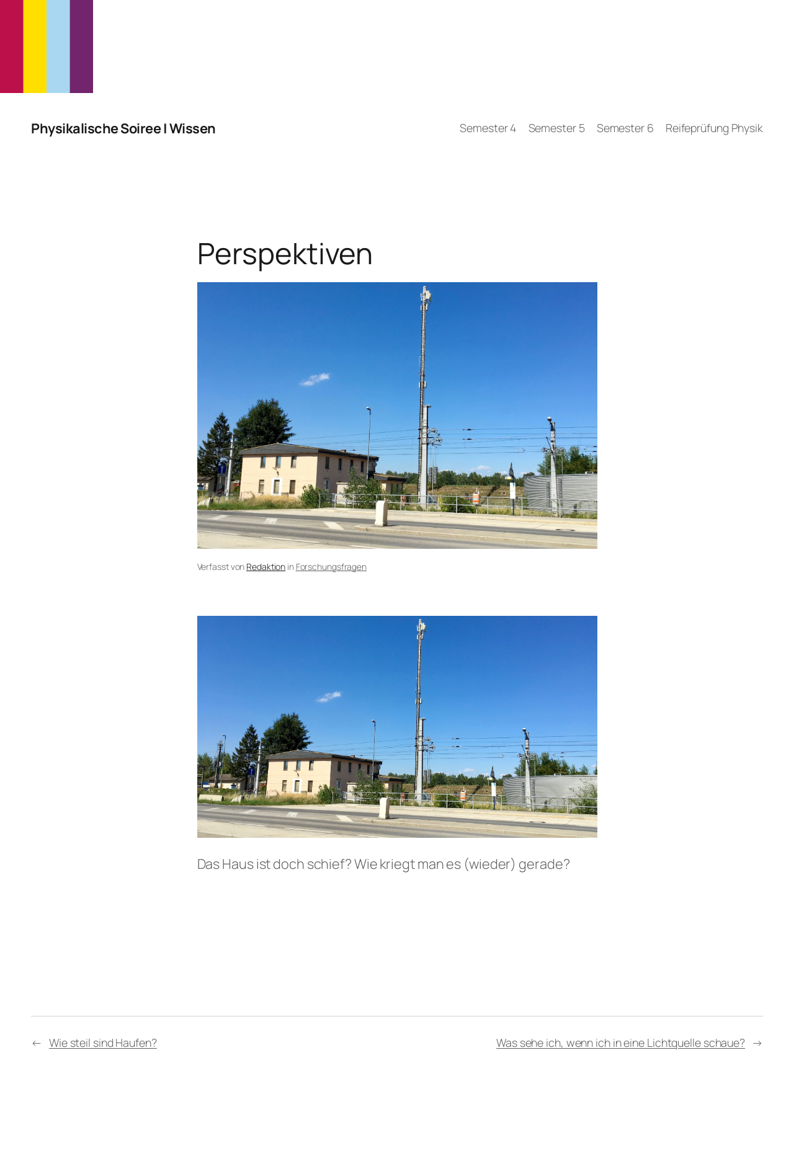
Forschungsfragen (331, 566)
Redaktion (265, 566)
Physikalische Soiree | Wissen (123, 128)
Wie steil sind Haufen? (103, 1042)
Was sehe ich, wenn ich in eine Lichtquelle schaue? (620, 1042)
